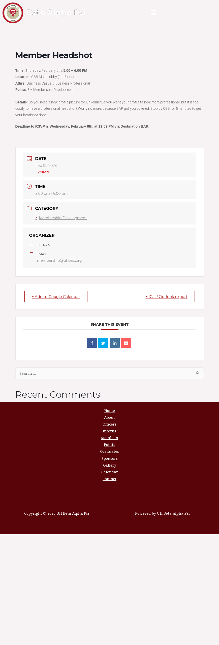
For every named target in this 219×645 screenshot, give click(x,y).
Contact (109, 478)
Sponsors (110, 458)
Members (109, 437)
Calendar (109, 471)
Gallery (109, 465)
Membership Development (61, 218)
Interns (109, 430)
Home (109, 410)
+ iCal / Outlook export (166, 296)
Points (109, 444)
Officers (109, 424)
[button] (153, 13)
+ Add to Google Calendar (56, 296)
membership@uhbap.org (59, 260)
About (109, 417)
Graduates (109, 451)
